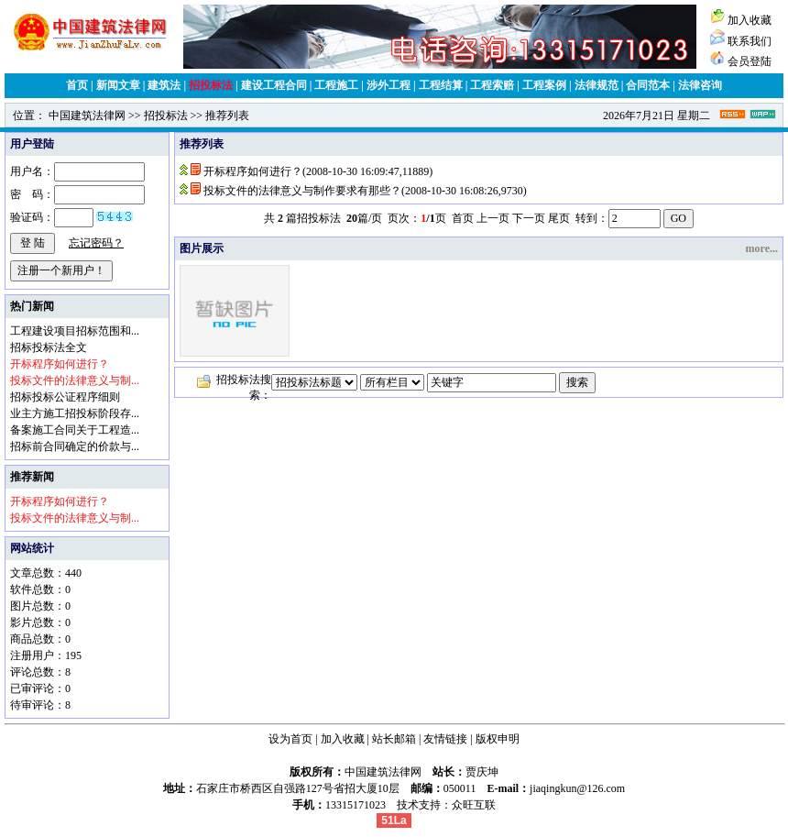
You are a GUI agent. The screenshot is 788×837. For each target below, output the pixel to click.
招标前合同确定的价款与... (74, 446)
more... (762, 248)
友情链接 (445, 738)
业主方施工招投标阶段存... (74, 413)
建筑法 (164, 85)
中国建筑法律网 (87, 115)
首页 (77, 85)
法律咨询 (700, 85)
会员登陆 (750, 61)
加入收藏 (750, 20)
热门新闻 (32, 306)
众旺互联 (474, 804)
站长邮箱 (394, 738)
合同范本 (648, 85)
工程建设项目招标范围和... (74, 331)
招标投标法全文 (48, 347)
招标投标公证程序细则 (65, 397)
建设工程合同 (274, 85)
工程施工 (336, 85)
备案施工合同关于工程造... (74, 430)
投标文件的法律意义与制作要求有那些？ (302, 190)
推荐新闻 (32, 476)
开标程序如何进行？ (252, 171)
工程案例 (544, 85)
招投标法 (211, 85)
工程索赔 (492, 85)
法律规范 (596, 85)
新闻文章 (118, 85)
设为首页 (290, 738)
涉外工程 (388, 85)
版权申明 (498, 738)
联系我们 (750, 41)
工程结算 (441, 85)
